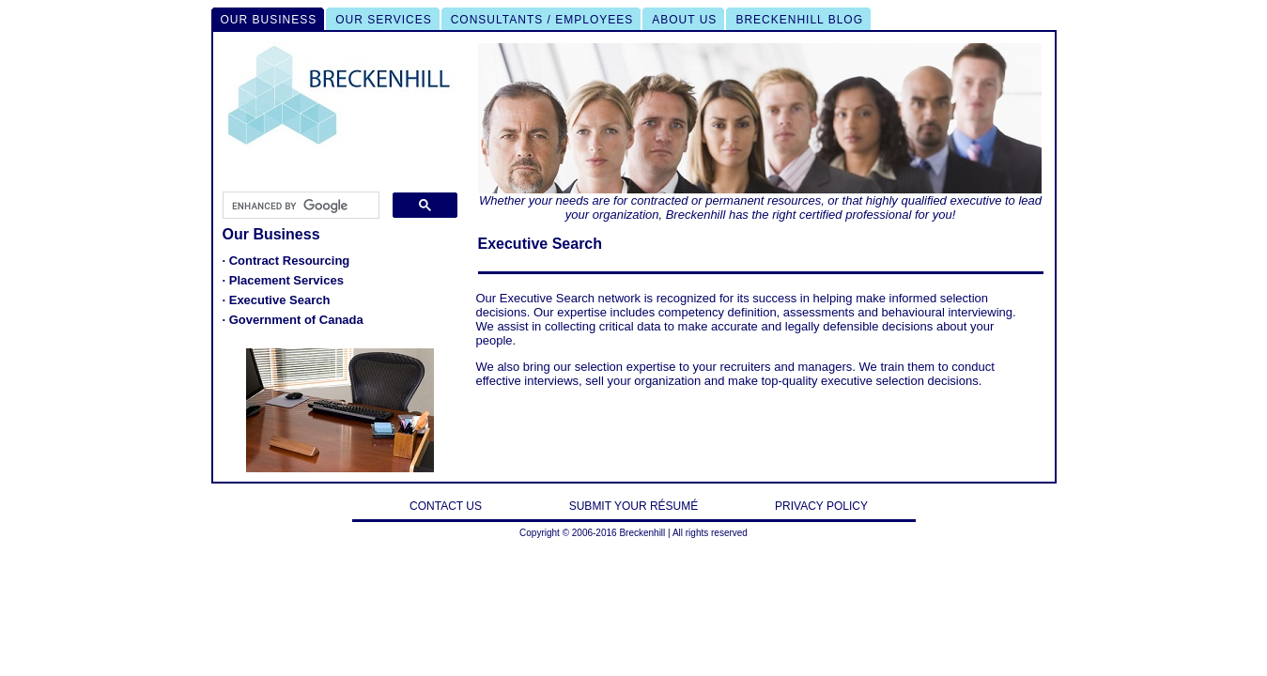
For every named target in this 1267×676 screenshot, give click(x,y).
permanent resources (763, 200)
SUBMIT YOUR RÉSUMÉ (634, 506)
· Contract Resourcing (286, 261)
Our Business (271, 234)
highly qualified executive (934, 200)
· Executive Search (277, 300)
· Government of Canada (293, 320)
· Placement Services (283, 280)
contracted (659, 200)
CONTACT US (445, 506)
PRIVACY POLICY (821, 506)
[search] (299, 205)
